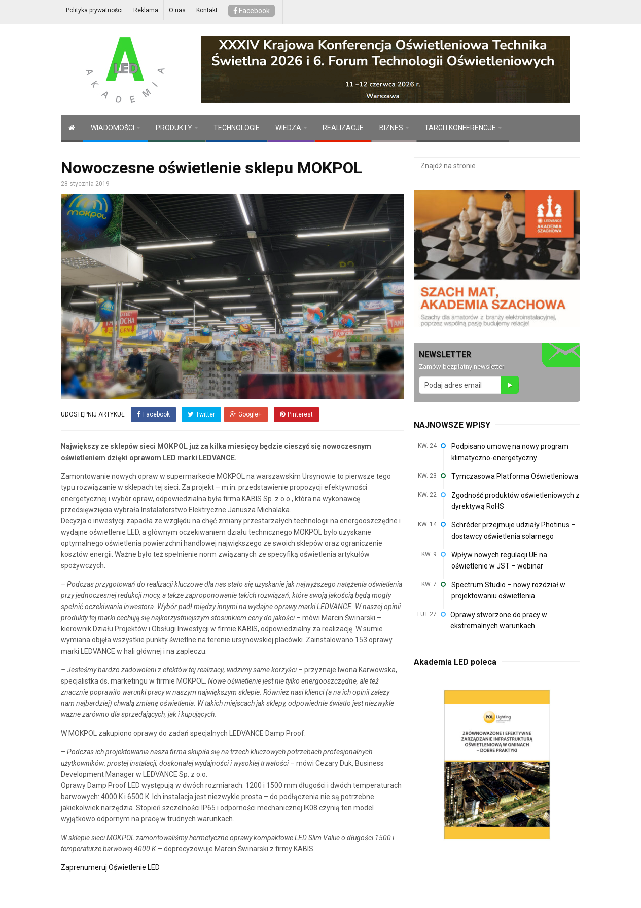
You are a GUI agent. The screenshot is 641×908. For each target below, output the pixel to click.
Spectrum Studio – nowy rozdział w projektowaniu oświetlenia (508, 590)
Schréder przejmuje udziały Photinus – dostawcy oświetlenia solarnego (513, 530)
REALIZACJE (343, 128)
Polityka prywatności (94, 10)
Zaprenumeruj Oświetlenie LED (110, 864)
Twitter (199, 414)
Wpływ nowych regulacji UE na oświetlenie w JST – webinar (499, 560)
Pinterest (293, 414)
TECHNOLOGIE (236, 128)
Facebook (251, 11)
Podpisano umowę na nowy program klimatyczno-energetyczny (509, 452)
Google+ (245, 414)
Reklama (145, 10)
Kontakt (207, 10)
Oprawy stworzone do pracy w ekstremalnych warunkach (498, 620)
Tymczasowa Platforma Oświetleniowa (514, 476)
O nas (177, 10)
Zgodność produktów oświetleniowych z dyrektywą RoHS (515, 500)
